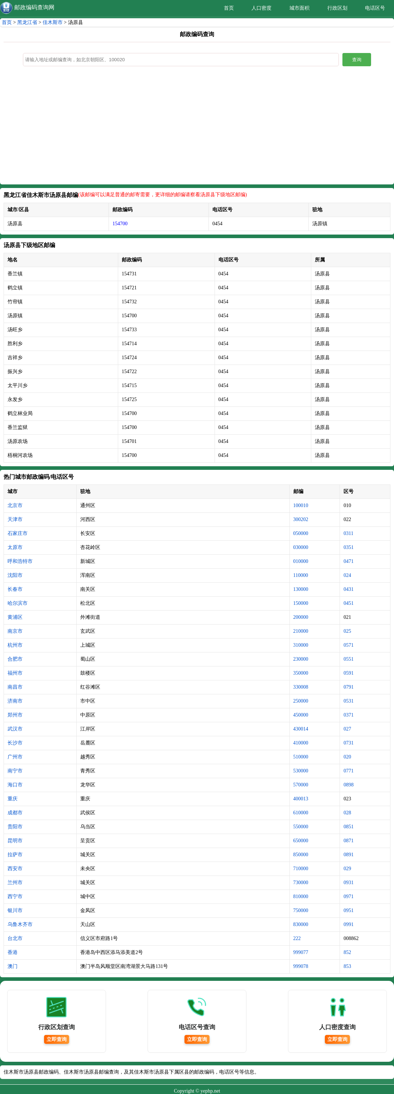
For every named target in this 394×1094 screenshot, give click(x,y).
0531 (348, 701)
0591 (348, 673)
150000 (300, 603)
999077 (300, 952)
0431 (348, 589)
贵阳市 (15, 826)
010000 (300, 561)
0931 (348, 882)
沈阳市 (15, 575)
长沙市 (15, 743)
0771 (348, 770)
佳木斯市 (53, 22)
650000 (300, 840)
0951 (348, 910)
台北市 (15, 938)
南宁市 (15, 770)
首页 (229, 8)
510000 (300, 757)
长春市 (15, 589)
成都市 (15, 812)
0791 (348, 687)
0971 (348, 896)
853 (347, 966)
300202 (300, 519)
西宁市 (15, 896)
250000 (300, 701)
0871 (348, 840)
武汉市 (15, 729)
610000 (300, 812)
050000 (300, 533)
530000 (300, 770)
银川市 (15, 910)
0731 (348, 743)
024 (347, 575)
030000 (300, 547)
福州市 (15, 673)
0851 (348, 826)
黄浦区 (15, 617)
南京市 (15, 631)
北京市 (15, 505)
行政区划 (337, 8)
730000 (300, 882)
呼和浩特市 (20, 561)
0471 (348, 561)
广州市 (15, 757)
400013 (300, 798)
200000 (300, 617)
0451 (348, 603)
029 (347, 868)
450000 (300, 715)
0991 (348, 924)
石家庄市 (18, 533)
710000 (300, 868)
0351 (348, 547)
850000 (300, 854)
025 (347, 631)
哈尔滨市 (18, 603)
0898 (348, 784)
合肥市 (15, 659)
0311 (348, 533)
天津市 (15, 519)
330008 (300, 687)
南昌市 (15, 687)
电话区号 (375, 8)
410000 (300, 743)
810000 (300, 896)
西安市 (15, 868)
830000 (300, 924)
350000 (300, 673)
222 (297, 938)
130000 (300, 589)
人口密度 (261, 8)
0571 (348, 645)
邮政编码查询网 (34, 7)
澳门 (13, 966)
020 (347, 757)
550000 (300, 826)
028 (347, 812)
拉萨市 (15, 854)
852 (347, 952)
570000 (300, 784)
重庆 (13, 798)
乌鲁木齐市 (20, 924)
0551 (348, 659)
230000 (300, 659)
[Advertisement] (197, 127)
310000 (300, 645)
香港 (13, 952)
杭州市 (15, 645)
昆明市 (15, 840)
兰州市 (15, 882)
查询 (356, 59)
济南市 (15, 701)
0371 (348, 715)
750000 (300, 910)
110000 (300, 575)
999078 (300, 966)
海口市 (15, 784)
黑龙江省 (27, 22)
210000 (300, 631)
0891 (348, 854)
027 (347, 729)
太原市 (15, 547)
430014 (300, 729)
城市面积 (299, 8)
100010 (300, 505)
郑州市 (15, 715)
